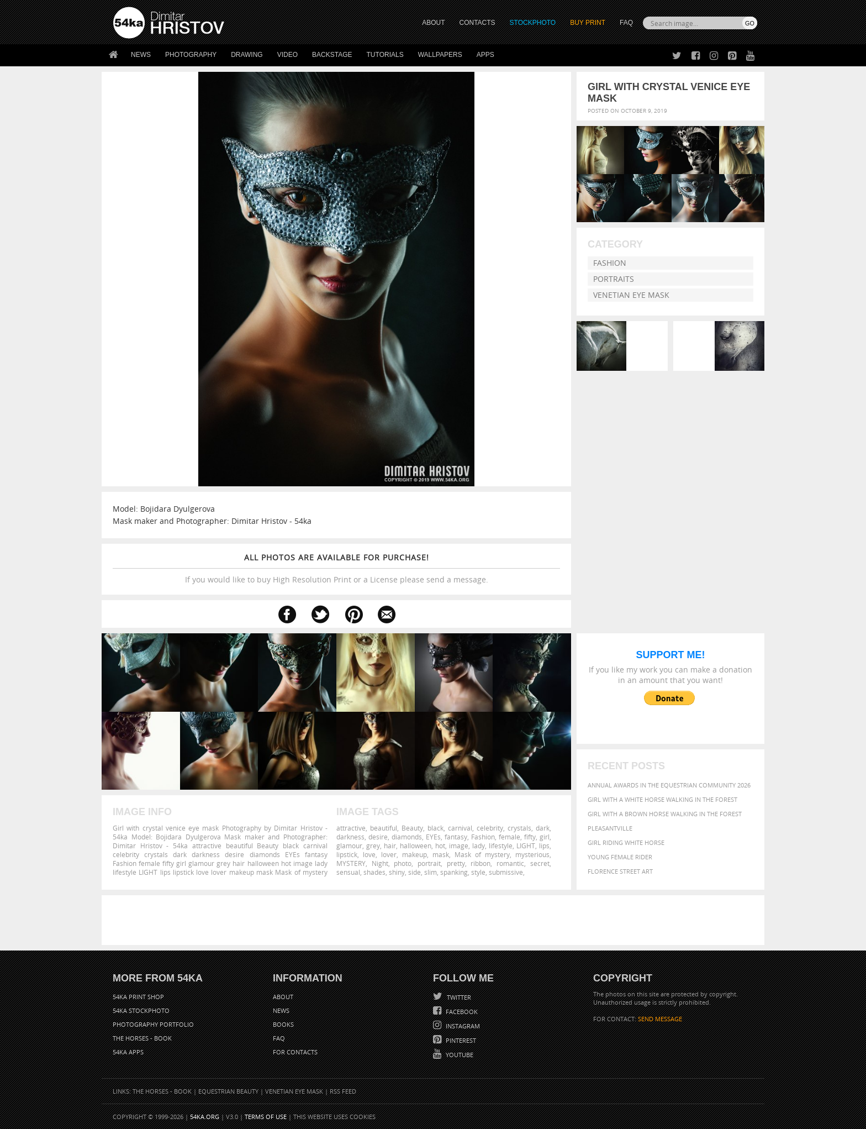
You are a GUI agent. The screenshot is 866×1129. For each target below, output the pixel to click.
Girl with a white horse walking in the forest (662, 799)
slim (430, 872)
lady (478, 845)
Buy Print (587, 23)
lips (544, 845)
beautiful (383, 827)
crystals (519, 827)
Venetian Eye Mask (631, 295)
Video (287, 55)
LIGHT (525, 845)
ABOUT (433, 23)
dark (543, 827)
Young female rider (620, 857)
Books (283, 1024)
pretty (456, 863)
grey (373, 845)
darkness (350, 836)
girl (545, 836)
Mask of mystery (482, 854)
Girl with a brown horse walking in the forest (665, 814)
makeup (414, 854)
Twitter (458, 997)
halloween (415, 845)
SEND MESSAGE (660, 1019)
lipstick (346, 854)
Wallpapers (440, 55)
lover (389, 854)
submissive (506, 872)
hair (390, 845)
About (283, 997)
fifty (530, 836)
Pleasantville (610, 828)
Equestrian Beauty (228, 1091)
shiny (397, 872)
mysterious (532, 854)
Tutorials (385, 55)
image (458, 845)
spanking (454, 872)
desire (378, 836)
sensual (348, 872)
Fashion (609, 263)
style (478, 872)
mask (440, 854)
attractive (351, 827)
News (141, 55)
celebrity (490, 827)
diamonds (407, 836)
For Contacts (295, 1052)
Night (380, 863)
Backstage (332, 55)
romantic (510, 863)
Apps (485, 55)
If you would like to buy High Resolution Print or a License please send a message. (336, 568)
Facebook (461, 1011)
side (414, 872)
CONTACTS (477, 23)
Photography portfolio (153, 1024)
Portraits (613, 279)
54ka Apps (128, 1052)
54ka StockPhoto (141, 1010)
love (369, 854)
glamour (349, 845)
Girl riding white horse (626, 842)
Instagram (462, 1026)
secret (540, 863)
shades (374, 872)
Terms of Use (266, 1116)
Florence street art (620, 871)
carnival (460, 827)
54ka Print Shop (138, 997)
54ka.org (204, 1116)
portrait (429, 863)
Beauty (412, 827)
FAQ (626, 23)
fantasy (456, 836)
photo (402, 863)
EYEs (433, 836)
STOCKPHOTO (533, 23)
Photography (190, 55)
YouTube (458, 1055)
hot (440, 845)
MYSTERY (351, 863)
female (509, 836)
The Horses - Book (142, 1038)
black (435, 827)
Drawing (247, 55)
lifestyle (501, 845)
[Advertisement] (435, 920)
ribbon (480, 863)
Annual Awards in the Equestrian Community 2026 (669, 785)
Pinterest (460, 1040)
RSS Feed (343, 1091)
